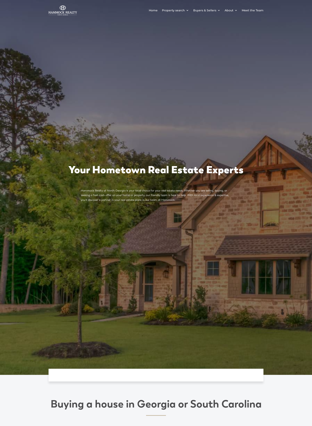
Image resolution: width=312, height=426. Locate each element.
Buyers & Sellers (204, 10)
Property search (173, 10)
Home (153, 10)
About (229, 10)
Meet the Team (252, 10)
